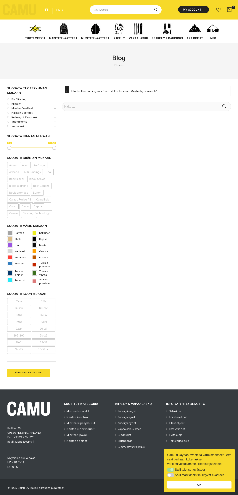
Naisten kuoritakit (77, 417)
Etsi (156, 9)
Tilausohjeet (176, 423)
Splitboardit (124, 440)
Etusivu (119, 65)
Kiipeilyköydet (126, 423)
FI (46, 10)
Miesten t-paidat (76, 434)
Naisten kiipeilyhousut (80, 429)
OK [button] (199, 484)
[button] (35, 31)
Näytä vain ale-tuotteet (29, 373)
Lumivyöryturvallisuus (131, 446)
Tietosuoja (175, 434)
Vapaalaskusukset (129, 429)
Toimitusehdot (177, 417)
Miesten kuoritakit (77, 411)
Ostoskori (174, 411)
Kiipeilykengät (126, 411)
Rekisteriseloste (178, 440)
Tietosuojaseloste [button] (210, 463)
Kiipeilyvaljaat (126, 417)
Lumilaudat (124, 434)
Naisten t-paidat (76, 440)
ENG (59, 10)
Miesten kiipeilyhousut (80, 423)
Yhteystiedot (176, 429)
